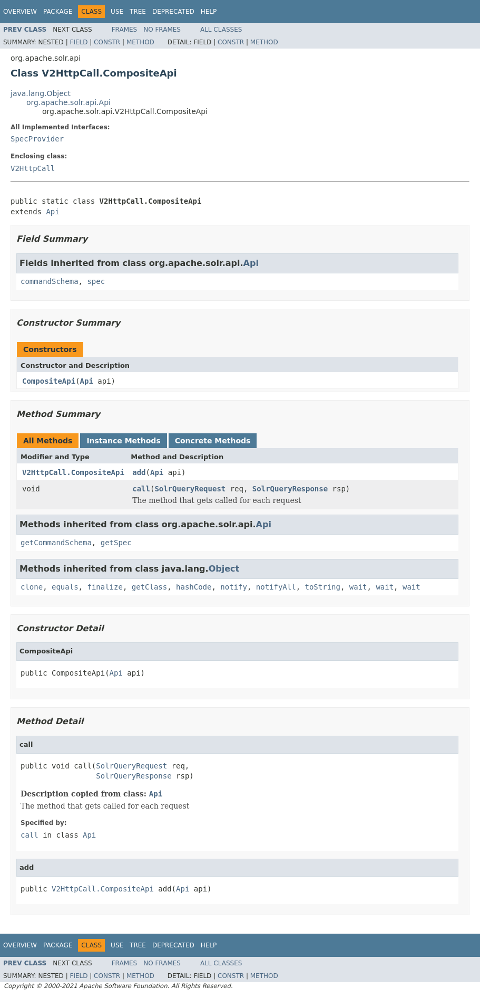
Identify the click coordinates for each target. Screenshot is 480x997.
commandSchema (50, 281)
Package (57, 11)
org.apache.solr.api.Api (68, 102)
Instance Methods (123, 440)
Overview (20, 11)
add (138, 472)
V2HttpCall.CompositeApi (73, 472)
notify (233, 587)
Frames (125, 29)
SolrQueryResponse (290, 489)
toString (322, 587)
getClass (149, 587)
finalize (104, 587)
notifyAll (276, 587)
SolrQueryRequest (190, 489)
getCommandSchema (56, 542)
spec (96, 281)
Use (117, 11)
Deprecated (173, 11)
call (141, 489)
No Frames (162, 29)
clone (32, 587)
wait (358, 587)
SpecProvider (37, 139)
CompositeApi (48, 381)
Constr (107, 42)
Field (78, 42)
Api (52, 211)
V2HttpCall (33, 168)
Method (140, 42)
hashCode (193, 587)
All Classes (221, 29)
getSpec (116, 542)
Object (224, 569)
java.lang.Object (41, 93)
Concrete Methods (213, 440)
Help (209, 11)
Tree (138, 11)
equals (65, 587)
